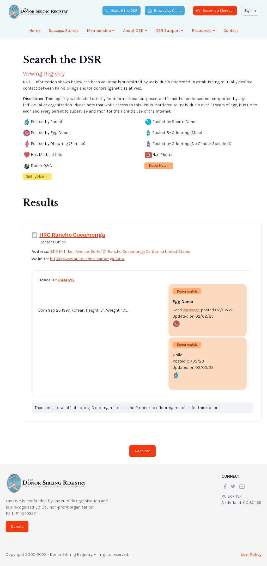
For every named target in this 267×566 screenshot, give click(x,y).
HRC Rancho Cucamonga (72, 234)
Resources (203, 30)
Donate (17, 526)
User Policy (251, 554)
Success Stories (63, 30)
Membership (101, 30)
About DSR (135, 30)
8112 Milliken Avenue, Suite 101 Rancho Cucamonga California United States (120, 251)
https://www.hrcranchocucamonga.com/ (87, 258)
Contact (230, 30)
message (191, 309)
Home (34, 30)
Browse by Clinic (164, 10)
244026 (66, 279)
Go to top (142, 451)
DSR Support (169, 30)
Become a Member (215, 10)
